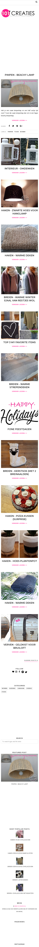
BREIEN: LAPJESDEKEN (20, 880)
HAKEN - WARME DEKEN (19, 255)
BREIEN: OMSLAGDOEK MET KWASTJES (20, 893)
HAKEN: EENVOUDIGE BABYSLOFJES (20, 853)
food (4, 692)
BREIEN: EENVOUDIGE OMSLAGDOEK (20, 866)
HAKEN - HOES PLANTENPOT (19, 561)
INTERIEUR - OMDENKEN (19, 168)
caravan (21, 688)
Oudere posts (30, 660)
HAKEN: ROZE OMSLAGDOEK (20, 840)
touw (16, 131)
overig (29, 688)
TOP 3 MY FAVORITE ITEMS (19, 342)
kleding (12, 688)
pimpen (10, 131)
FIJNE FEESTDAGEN (19, 429)
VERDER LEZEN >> (19, 120)
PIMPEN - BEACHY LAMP (19, 75)
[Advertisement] (19, 47)
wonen (22, 131)
